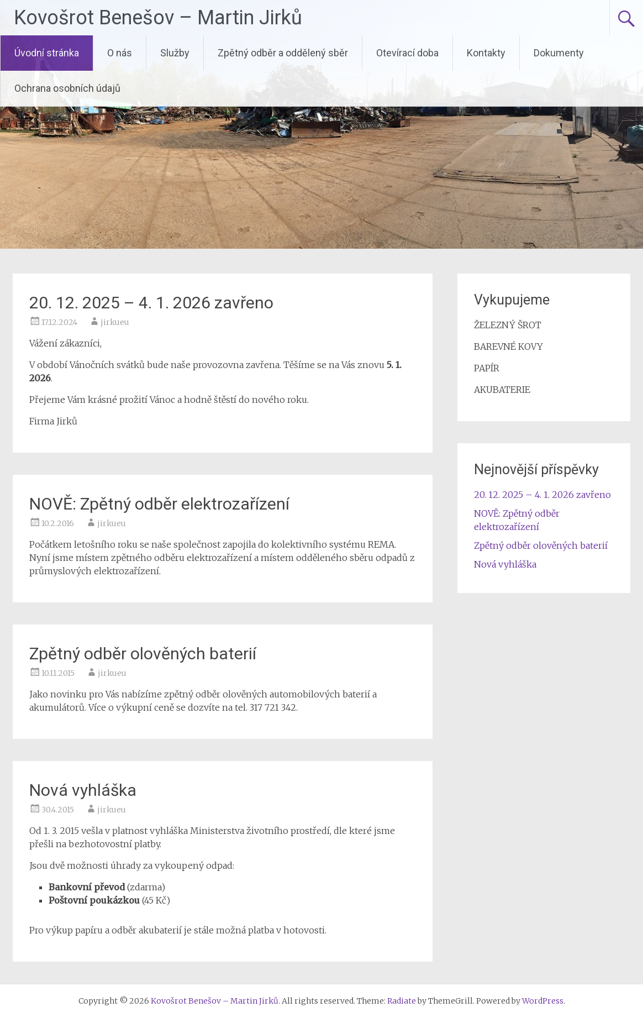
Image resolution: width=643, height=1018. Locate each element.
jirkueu (115, 322)
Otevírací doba (407, 53)
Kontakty (486, 53)
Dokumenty (559, 53)
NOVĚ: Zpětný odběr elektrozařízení (159, 503)
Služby (174, 53)
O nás (119, 53)
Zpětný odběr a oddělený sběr (283, 53)
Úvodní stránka (46, 53)
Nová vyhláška (82, 790)
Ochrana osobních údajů (67, 88)
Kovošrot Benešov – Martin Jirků (158, 17)
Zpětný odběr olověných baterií (142, 653)
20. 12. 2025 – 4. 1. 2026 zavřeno (151, 302)
